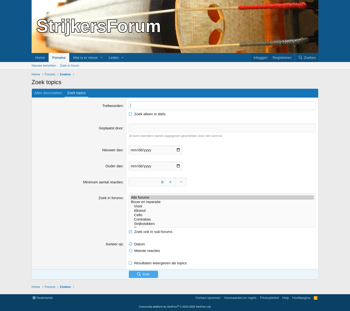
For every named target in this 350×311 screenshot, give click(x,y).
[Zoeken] (307, 57)
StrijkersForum (98, 26)
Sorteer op (114, 244)
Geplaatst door (110, 128)
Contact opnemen (207, 297)
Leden (114, 57)
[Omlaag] (181, 182)
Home (40, 57)
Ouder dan (114, 166)
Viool (222, 206)
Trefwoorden (112, 106)
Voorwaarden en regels (240, 297)
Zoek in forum (69, 65)
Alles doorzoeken (48, 93)
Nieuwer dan (112, 150)
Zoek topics (76, 93)
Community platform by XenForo (175, 306)
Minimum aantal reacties (103, 182)
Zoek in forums (110, 197)
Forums (59, 57)
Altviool (222, 210)
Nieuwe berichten (44, 65)
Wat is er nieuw (85, 57)
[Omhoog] (170, 182)
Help (285, 297)
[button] (101, 57)
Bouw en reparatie (222, 201)
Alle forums (222, 197)
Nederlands (43, 297)
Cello (222, 215)
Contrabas (222, 219)
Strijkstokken (222, 223)
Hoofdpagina (301, 297)
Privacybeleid (269, 297)
